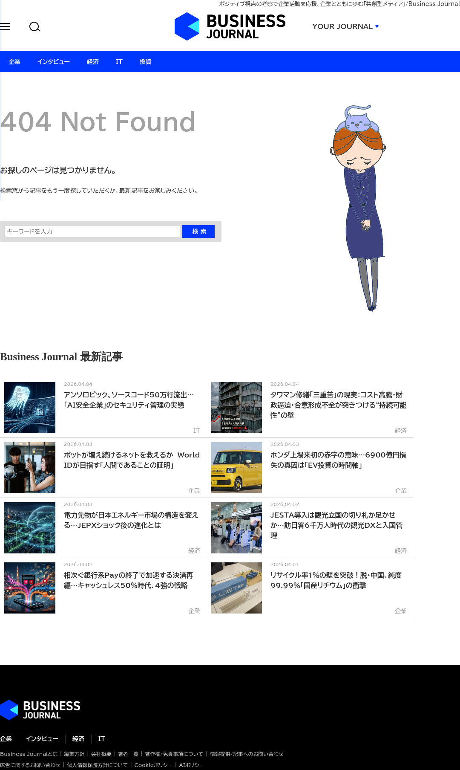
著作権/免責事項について (174, 753)
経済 (78, 739)
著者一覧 (128, 753)
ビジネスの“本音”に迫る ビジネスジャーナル (40, 710)
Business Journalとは (29, 753)
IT (101, 739)
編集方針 (74, 753)
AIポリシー (191, 764)
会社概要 (101, 753)
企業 (6, 739)
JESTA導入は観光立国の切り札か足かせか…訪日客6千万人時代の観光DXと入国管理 (336, 525)
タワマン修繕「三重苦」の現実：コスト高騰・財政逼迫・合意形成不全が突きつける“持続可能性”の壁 (338, 405)
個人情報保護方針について (97, 764)
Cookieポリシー (153, 764)
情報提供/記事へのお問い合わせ (247, 753)
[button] (5, 28)
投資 (146, 62)
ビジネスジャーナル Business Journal (230, 26)
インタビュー (42, 739)
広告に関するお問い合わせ (30, 764)
